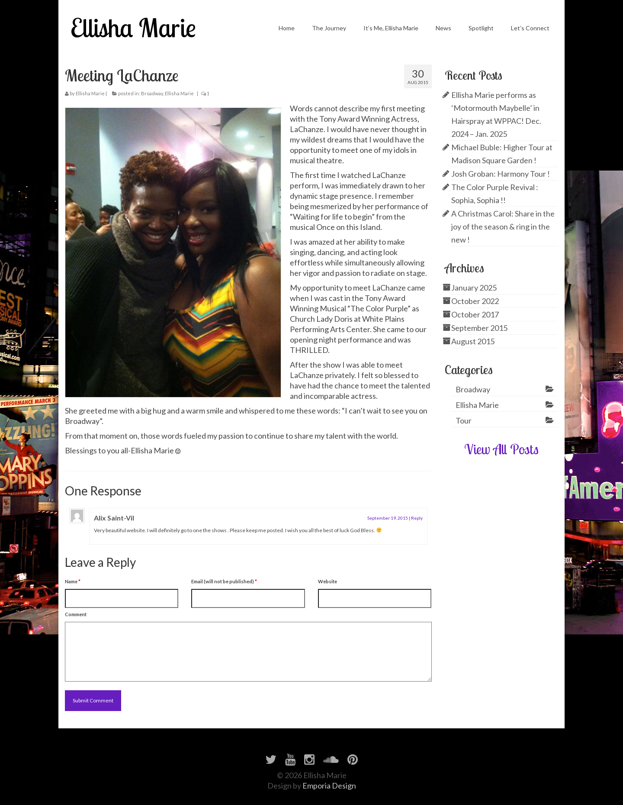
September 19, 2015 (387, 518)
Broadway (152, 93)
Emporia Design (329, 785)
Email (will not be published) (224, 581)
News (443, 28)
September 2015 (479, 328)
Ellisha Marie (133, 27)
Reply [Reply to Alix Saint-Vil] (417, 518)
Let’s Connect (530, 28)
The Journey (329, 28)
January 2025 (474, 287)
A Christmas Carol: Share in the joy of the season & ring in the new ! (503, 226)
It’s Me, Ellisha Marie (390, 28)
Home (287, 28)
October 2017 (475, 314)
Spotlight (481, 28)
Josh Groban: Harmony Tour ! (500, 173)
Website (327, 581)
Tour (464, 420)
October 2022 (475, 301)
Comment (76, 614)
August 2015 (473, 341)
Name (72, 581)
